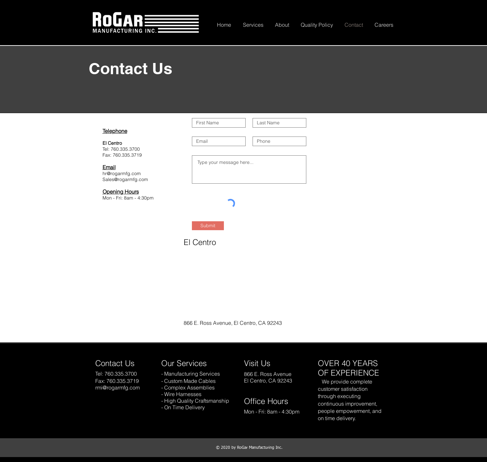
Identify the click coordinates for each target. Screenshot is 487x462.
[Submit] (208, 225)
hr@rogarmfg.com (122, 173)
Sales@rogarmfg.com (125, 179)
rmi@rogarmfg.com (117, 387)
